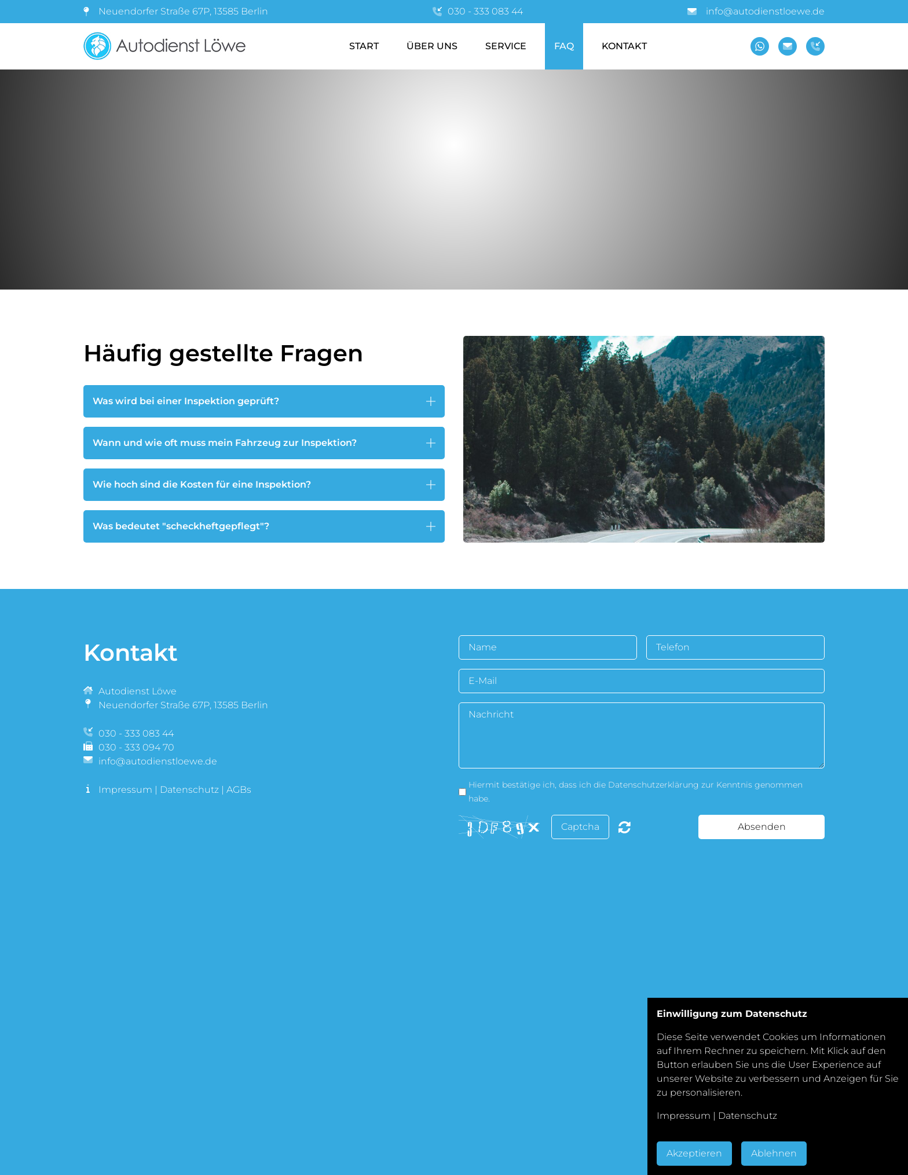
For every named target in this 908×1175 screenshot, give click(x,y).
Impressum (125, 789)
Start (364, 46)
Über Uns (432, 46)
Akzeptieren (694, 1153)
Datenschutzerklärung (653, 784)
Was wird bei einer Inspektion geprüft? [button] (186, 401)
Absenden (762, 826)
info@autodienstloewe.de (765, 11)
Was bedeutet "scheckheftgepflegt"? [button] (181, 526)
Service (505, 46)
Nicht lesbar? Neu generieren (624, 827)
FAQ (564, 46)
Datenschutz (189, 789)
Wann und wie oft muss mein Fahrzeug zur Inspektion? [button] (225, 442)
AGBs (238, 789)
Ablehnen (774, 1153)
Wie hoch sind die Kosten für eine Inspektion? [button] (202, 484)
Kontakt (624, 46)
